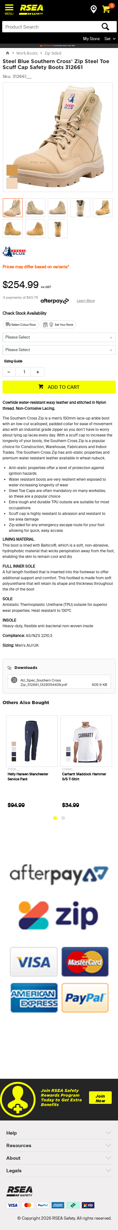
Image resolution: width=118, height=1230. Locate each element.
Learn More (86, 300)
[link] (59, 1061)
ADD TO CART (63, 387)
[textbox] (47, 26)
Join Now (100, 1098)
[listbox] (59, 337)
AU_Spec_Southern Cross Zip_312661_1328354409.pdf (63, 682)
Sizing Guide (13, 361)
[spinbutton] (23, 371)
